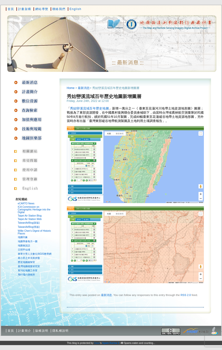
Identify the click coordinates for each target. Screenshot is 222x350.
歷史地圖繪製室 (26, 262)
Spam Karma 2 (110, 343)
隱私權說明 (60, 330)
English (76, 9)
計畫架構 (24, 9)
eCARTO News (26, 203)
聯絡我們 (58, 9)
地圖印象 (23, 237)
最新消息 (84, 88)
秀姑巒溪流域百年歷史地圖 (89, 108)
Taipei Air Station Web (30, 219)
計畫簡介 (24, 330)
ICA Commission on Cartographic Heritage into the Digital (34, 210)
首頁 (11, 9)
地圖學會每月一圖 (27, 241)
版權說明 (41, 330)
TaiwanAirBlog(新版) (29, 222)
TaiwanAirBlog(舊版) (29, 227)
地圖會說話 (24, 245)
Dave (97, 343)
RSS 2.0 (186, 295)
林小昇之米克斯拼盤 (29, 258)
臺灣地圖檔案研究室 (29, 266)
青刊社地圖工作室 (27, 270)
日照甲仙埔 (24, 249)
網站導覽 (41, 9)
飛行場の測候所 (26, 274)
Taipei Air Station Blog (30, 215)
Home (71, 88)
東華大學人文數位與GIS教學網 (34, 253)
